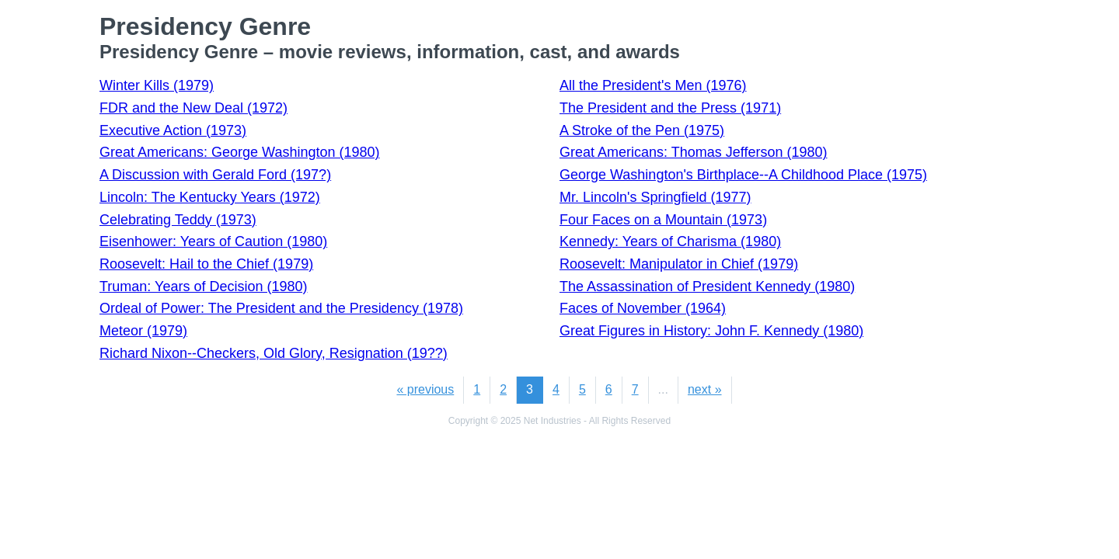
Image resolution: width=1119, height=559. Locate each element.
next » (705, 389)
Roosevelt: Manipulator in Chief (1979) (679, 264)
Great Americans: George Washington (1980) (239, 152)
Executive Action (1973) (172, 130)
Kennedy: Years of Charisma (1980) (670, 241)
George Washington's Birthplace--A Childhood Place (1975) (743, 174)
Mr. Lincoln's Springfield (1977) (655, 197)
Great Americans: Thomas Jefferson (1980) (694, 152)
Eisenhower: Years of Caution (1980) (213, 241)
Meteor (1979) (143, 331)
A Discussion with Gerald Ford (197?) (215, 174)
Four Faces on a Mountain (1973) (663, 219)
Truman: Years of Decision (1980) (203, 286)
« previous (425, 389)
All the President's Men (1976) (653, 85)
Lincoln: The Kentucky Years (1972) (209, 197)
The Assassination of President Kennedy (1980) (707, 286)
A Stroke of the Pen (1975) (642, 130)
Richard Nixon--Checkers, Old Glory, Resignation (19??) (273, 353)
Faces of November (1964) (643, 308)
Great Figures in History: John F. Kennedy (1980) (711, 331)
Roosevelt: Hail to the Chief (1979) (206, 264)
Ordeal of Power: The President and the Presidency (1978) (281, 308)
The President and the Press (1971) (670, 108)
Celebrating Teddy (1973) (177, 219)
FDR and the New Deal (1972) (193, 108)
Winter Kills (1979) (156, 85)
